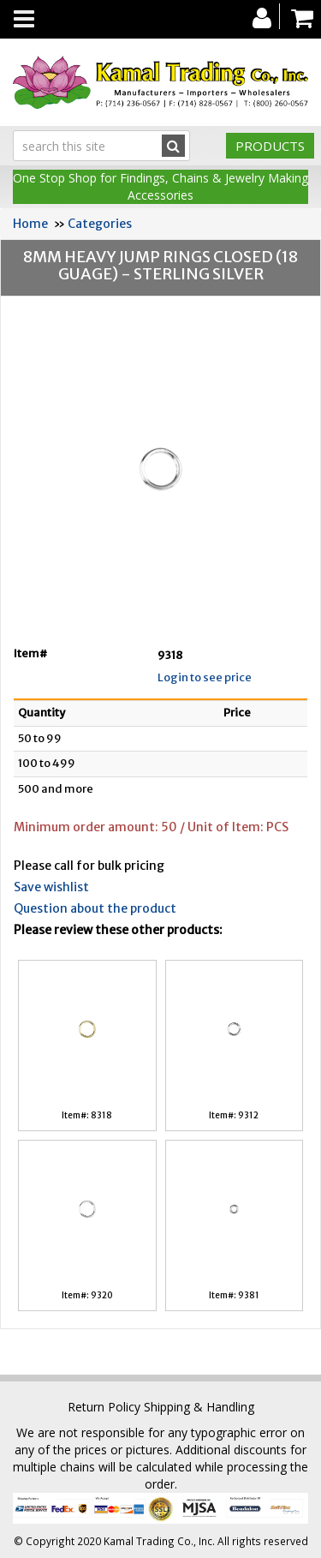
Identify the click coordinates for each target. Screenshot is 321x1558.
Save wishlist (51, 887)
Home (30, 223)
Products (270, 145)
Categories (100, 223)
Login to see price (205, 677)
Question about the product (95, 908)
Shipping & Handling (199, 1407)
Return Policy (104, 1407)
